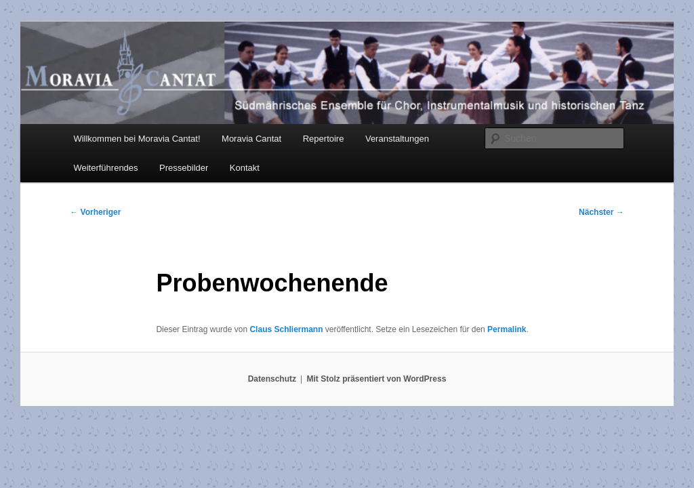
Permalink (506, 329)
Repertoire (323, 139)
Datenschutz (272, 379)
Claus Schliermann (286, 329)
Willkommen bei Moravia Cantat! (136, 139)
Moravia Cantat (251, 139)
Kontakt (245, 168)
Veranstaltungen (397, 139)
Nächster (601, 212)
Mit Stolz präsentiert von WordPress (376, 379)
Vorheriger (95, 212)
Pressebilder (183, 168)
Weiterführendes (105, 168)
